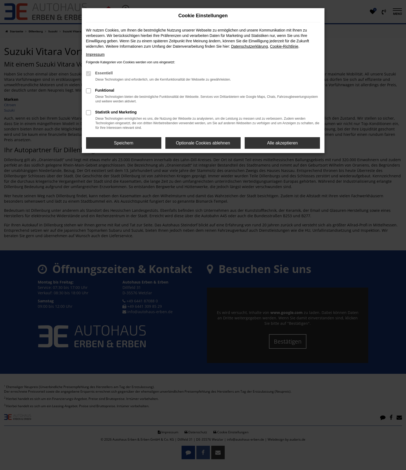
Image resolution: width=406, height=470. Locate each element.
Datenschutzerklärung (249, 46)
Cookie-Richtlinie (284, 46)
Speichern (123, 143)
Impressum (95, 54)
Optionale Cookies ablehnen (203, 143)
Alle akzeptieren (282, 143)
